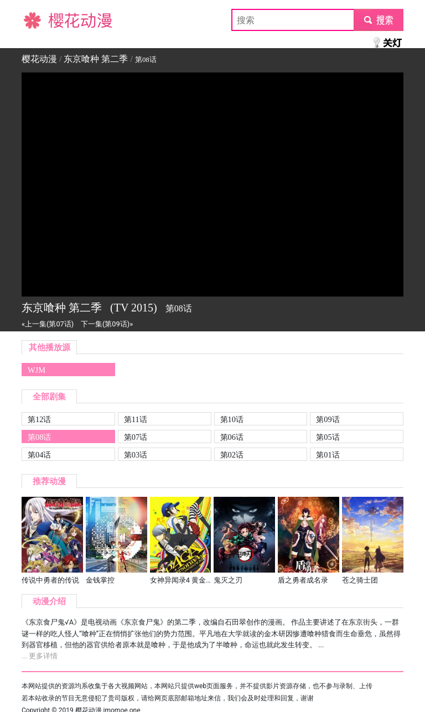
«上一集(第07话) (48, 324)
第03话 (135, 454)
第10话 (231, 419)
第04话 (39, 454)
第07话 (135, 437)
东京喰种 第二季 (96, 59)
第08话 (39, 437)
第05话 (327, 437)
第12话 (39, 419)
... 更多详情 (40, 656)
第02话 (231, 454)
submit (378, 19)
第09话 (327, 419)
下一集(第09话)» (107, 324)
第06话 (231, 437)
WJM (36, 370)
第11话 (135, 419)
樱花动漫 (39, 19)
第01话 (327, 454)
